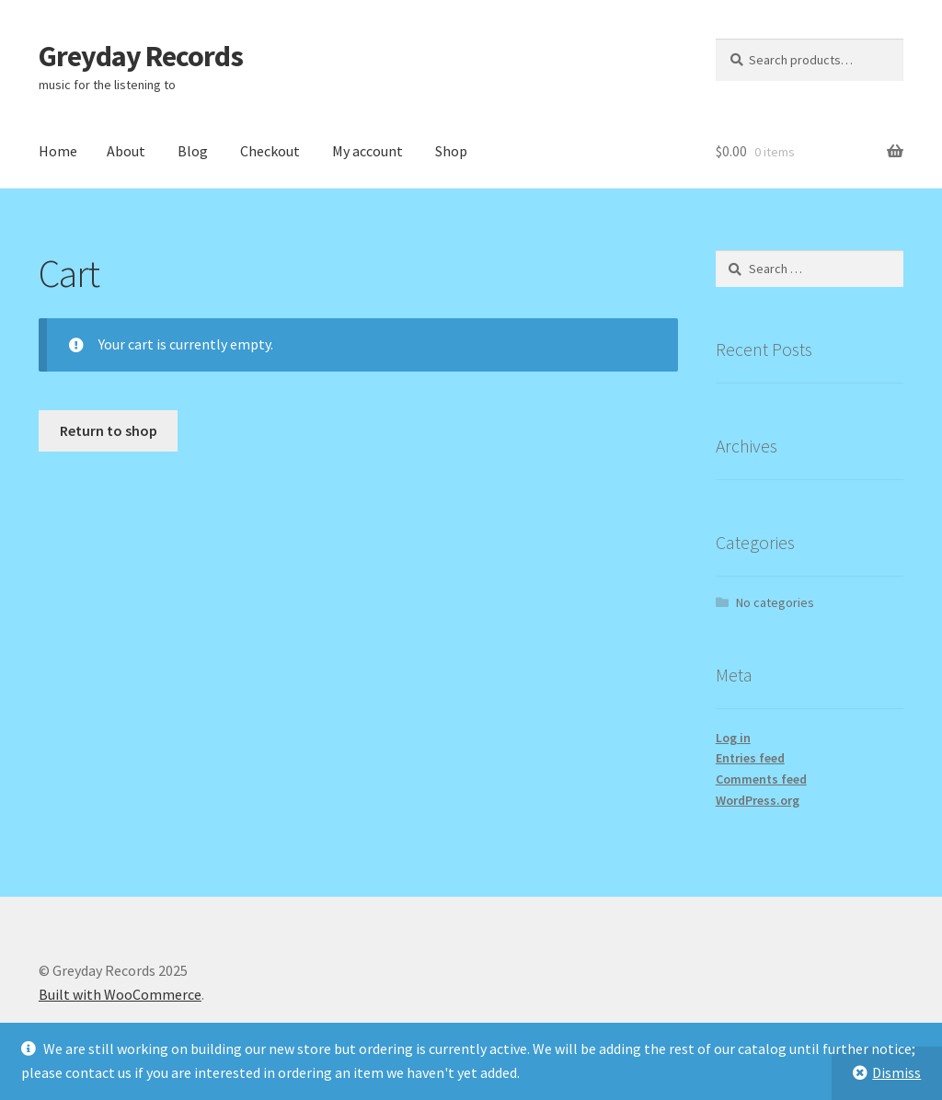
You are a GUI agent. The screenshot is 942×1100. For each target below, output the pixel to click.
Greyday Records (141, 56)
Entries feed (750, 758)
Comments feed (761, 779)
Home (58, 151)
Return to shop (108, 430)
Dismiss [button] (896, 1072)
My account (367, 151)
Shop (451, 151)
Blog (193, 151)
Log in (733, 737)
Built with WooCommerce (120, 994)
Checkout (270, 151)
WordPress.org (757, 800)
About (126, 151)
